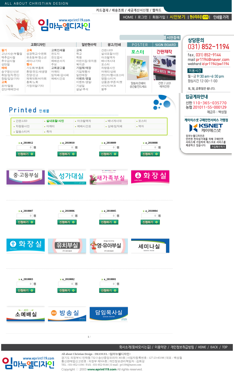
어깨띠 (55, 71)
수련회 (42, 53)
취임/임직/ (7, 75)
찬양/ (29, 75)
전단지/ (105, 75)
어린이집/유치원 (86, 61)
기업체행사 (83, 71)
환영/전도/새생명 (36, 71)
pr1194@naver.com (130, 364)
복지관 (80, 64)
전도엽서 (56, 57)
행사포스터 (117, 75)
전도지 (55, 53)
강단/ (4, 89)
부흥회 (39, 68)
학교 (79, 53)
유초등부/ (32, 57)
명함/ (104, 78)
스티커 (112, 78)
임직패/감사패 (60, 75)
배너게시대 (108, 61)
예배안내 (13, 89)
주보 (54, 64)
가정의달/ (32, 85)
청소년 (42, 57)
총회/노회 (32, 82)
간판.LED (107, 50)
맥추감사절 (8, 57)
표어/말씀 (7, 85)
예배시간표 (58, 78)
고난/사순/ (7, 53)
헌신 (16, 75)
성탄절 (5, 64)
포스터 (105, 64)
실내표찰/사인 (110, 53)
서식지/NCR (108, 85)
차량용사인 (108, 68)
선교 (35, 75)
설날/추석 (82, 89)
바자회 (42, 78)
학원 (79, 57)
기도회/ (30, 68)
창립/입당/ (7, 78)
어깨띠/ (105, 71)
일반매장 (81, 75)
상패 (113, 71)
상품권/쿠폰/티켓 (111, 82)
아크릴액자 (108, 57)
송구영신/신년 (10, 71)
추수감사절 (8, 61)
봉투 (104, 89)
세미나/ (30, 61)
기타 (16, 78)
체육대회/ (32, 78)
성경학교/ (32, 53)
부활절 (18, 53)
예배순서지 (58, 61)
